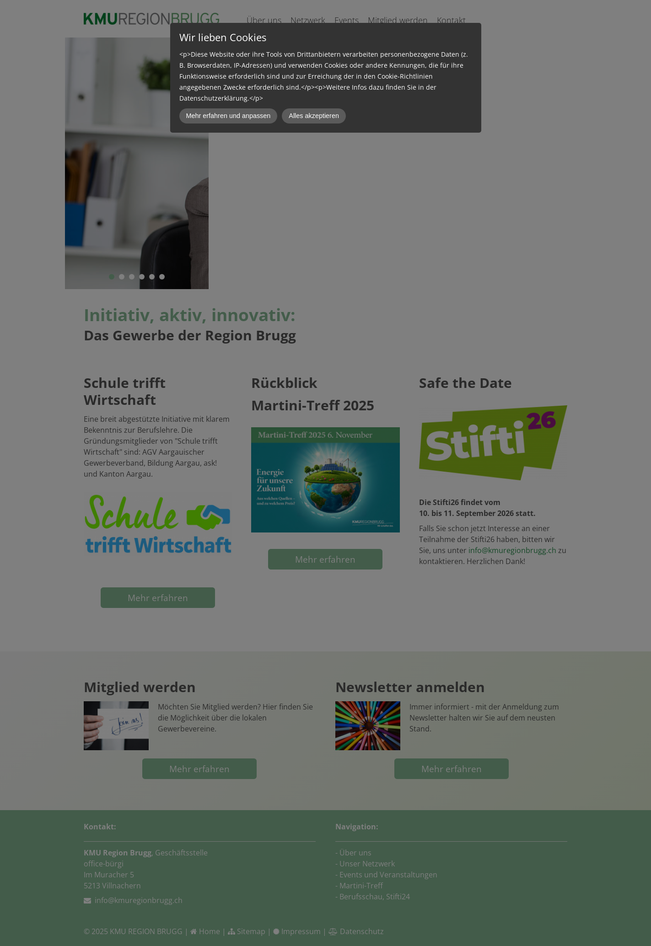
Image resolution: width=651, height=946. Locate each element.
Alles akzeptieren (314, 115)
